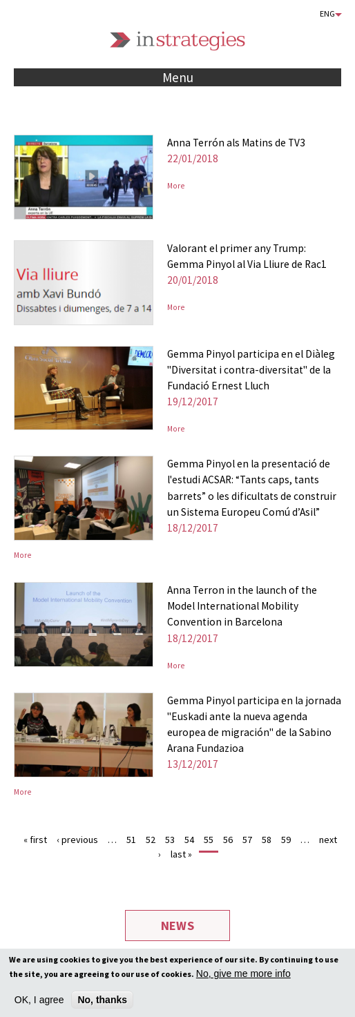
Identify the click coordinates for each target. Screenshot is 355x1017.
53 (170, 839)
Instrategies (177, 41)
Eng (327, 13)
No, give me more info (243, 976)
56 (228, 839)
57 (247, 839)
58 (266, 839)
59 (286, 839)
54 (189, 839)
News (177, 925)
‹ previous (77, 839)
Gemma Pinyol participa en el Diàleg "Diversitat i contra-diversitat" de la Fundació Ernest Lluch (251, 369)
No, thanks (102, 1002)
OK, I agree (39, 1002)
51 (131, 839)
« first (35, 839)
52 (150, 839)
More (175, 186)
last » (181, 854)
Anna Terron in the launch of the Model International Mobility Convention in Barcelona (242, 605)
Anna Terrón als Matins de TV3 (236, 142)
